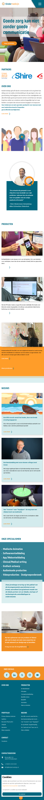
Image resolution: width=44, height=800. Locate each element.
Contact (5, 737)
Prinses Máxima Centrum (8, 716)
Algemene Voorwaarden (10, 786)
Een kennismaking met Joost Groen (30, 719)
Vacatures (4, 741)
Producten (25, 685)
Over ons (5, 685)
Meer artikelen (25, 730)
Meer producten (7, 368)
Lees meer (5, 113)
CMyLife (4, 724)
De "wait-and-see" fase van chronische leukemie (30, 727)
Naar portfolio (9, 43)
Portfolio (6, 713)
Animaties (24, 702)
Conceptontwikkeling (27, 694)
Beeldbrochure (25, 697)
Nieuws (24, 713)
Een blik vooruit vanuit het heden (30, 716)
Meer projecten (6, 730)
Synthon (4, 719)
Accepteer (22, 794)
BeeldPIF (23, 699)
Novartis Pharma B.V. (7, 721)
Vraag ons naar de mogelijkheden (16, 646)
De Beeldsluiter (25, 688)
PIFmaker (23, 691)
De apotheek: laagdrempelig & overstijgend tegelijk (30, 724)
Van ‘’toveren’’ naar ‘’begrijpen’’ (30, 721)
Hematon (4, 727)
